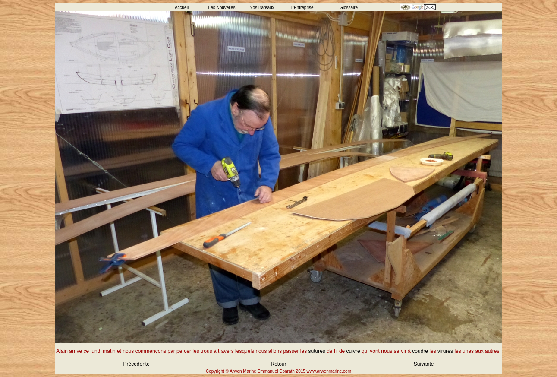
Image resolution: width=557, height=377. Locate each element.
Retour (278, 364)
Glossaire (349, 7)
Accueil (182, 7)
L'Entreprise (301, 7)
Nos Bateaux (261, 7)
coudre (420, 351)
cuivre (353, 351)
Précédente (136, 364)
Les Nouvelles (222, 7)
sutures (316, 351)
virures (445, 351)
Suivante (424, 364)
